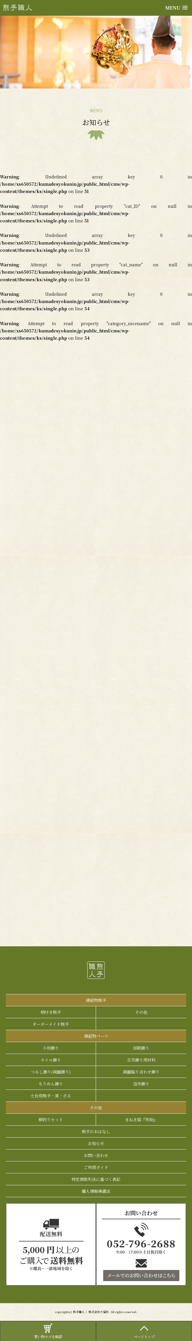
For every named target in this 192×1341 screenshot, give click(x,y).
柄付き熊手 (51, 1012)
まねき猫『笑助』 (141, 1119)
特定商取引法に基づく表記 (96, 1179)
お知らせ (96, 1143)
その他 (141, 1012)
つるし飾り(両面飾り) (51, 1072)
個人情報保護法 (96, 1191)
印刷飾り (141, 1048)
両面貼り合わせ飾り (141, 1072)
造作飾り (141, 1084)
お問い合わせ (96, 1155)
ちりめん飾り (51, 1084)
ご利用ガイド (96, 1167)
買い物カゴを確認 (48, 1330)
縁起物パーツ (96, 1036)
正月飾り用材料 (141, 1060)
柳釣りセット (51, 1119)
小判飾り (51, 1048)
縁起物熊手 (96, 1000)
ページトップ (144, 1330)
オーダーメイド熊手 (50, 1024)
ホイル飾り (51, 1060)
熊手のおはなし (96, 1131)
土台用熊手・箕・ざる (50, 1096)
